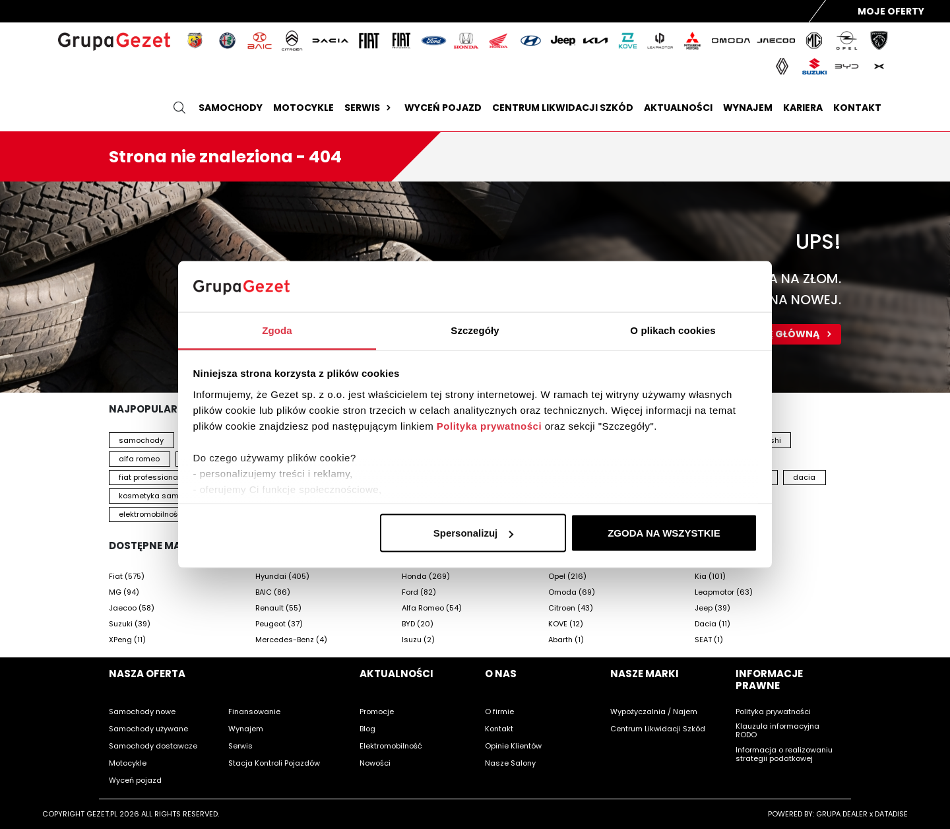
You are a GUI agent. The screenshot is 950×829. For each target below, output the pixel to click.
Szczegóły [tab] (475, 329)
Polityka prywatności (489, 425)
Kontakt (857, 107)
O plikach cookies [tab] (672, 329)
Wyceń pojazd (443, 107)
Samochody (231, 107)
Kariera (803, 107)
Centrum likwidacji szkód (562, 107)
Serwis (369, 107)
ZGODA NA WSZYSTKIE (664, 533)
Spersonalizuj (473, 533)
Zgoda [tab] (277, 329)
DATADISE (891, 814)
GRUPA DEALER (842, 814)
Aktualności (678, 107)
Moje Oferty (891, 11)
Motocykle (303, 107)
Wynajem (748, 107)
